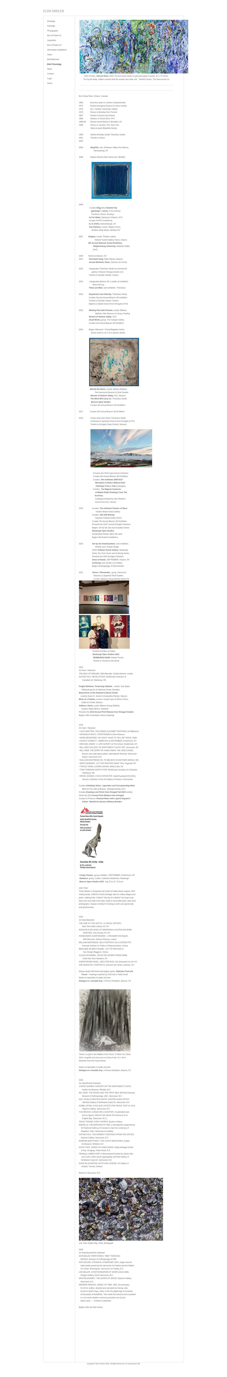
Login (49, 78)
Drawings (51, 21)
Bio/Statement (53, 59)
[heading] (53, 11)
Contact (50, 74)
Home (49, 83)
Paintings (51, 26)
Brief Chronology (54, 64)
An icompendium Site (132, 1364)
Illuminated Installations (57, 50)
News (49, 69)
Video (49, 55)
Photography (52, 31)
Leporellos (51, 40)
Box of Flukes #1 (54, 35)
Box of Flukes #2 (54, 45)
